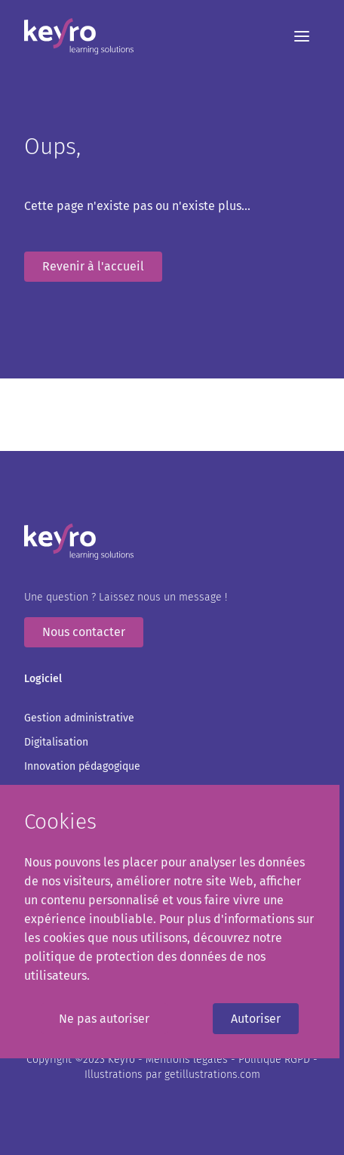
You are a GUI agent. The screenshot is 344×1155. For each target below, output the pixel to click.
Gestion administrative (79, 718)
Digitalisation (56, 742)
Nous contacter (83, 632)
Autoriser (256, 1018)
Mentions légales (188, 1059)
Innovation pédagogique (82, 766)
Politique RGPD (275, 1059)
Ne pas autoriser (104, 1018)
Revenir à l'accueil (93, 266)
